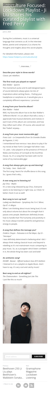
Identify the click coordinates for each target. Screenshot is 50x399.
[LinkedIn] (18, 385)
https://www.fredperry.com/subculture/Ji (20, 57)
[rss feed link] (31, 385)
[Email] (25, 385)
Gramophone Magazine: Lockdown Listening (33, 373)
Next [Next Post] (27, 366)
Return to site (9, 4)
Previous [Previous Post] (5, 366)
